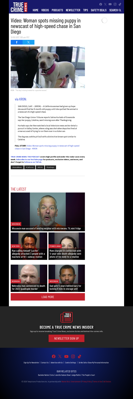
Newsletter (73, 10)
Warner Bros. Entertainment (71, 381)
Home (35, 10)
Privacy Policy (87, 381)
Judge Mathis (76, 375)
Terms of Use (97, 381)
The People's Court (88, 375)
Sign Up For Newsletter (31, 362)
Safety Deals (99, 10)
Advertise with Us (57, 362)
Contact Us (45, 362)
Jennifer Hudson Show (62, 375)
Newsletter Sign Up (66, 338)
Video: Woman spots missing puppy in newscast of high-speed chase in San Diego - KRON (47, 147)
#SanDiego (50, 167)
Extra (52, 375)
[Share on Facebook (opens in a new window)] (17, 42)
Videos (45, 10)
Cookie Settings (70, 362)
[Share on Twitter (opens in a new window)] (28, 42)
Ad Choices (107, 381)
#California (29, 167)
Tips (85, 10)
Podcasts (57, 10)
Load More (48, 297)
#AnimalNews (17, 167)
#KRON (40, 167)
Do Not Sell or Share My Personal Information (94, 362)
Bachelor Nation (43, 375)
